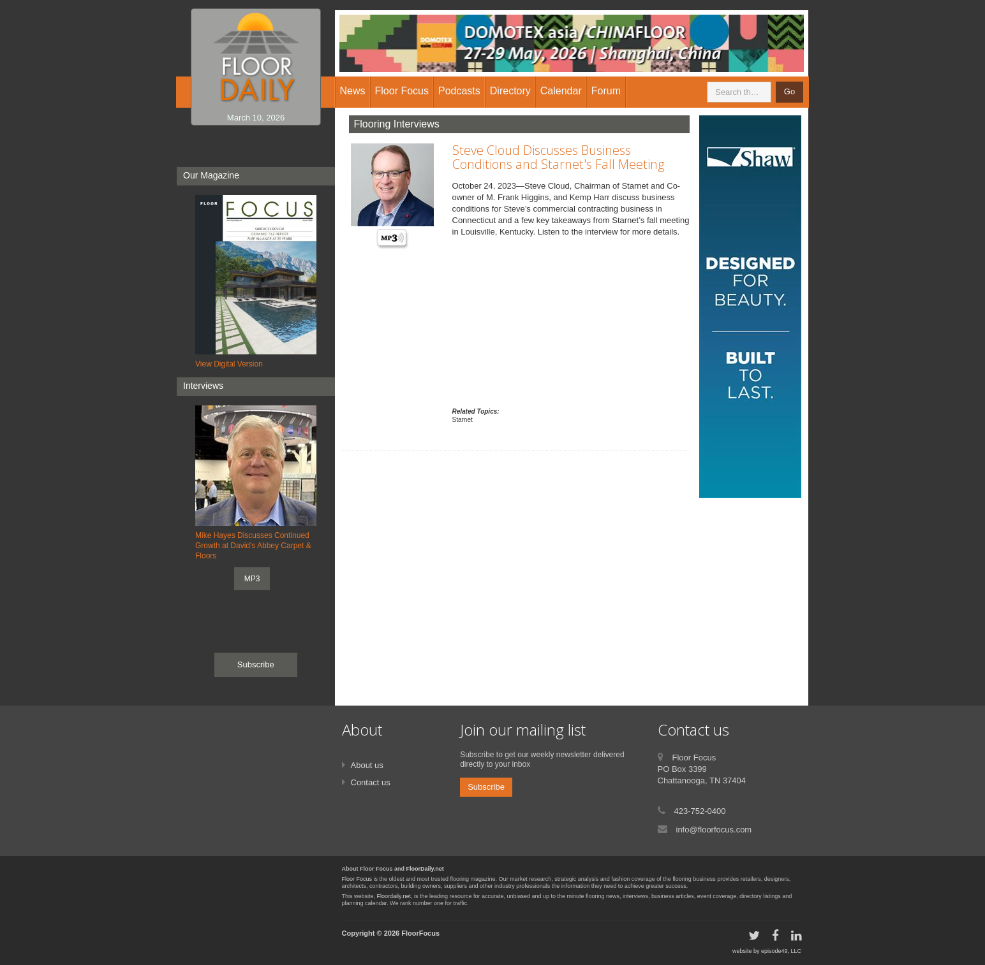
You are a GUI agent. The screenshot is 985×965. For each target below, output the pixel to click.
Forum (606, 90)
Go (789, 91)
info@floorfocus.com (714, 829)
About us (367, 765)
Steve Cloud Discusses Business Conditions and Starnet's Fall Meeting (558, 157)
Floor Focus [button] (402, 90)
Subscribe (255, 664)
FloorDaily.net (425, 869)
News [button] (353, 90)
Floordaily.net (394, 896)
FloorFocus (420, 933)
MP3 (252, 578)
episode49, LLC (781, 951)
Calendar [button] (561, 90)
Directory (510, 90)
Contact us (370, 782)
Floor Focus (357, 879)
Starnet (462, 419)
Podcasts (459, 90)
